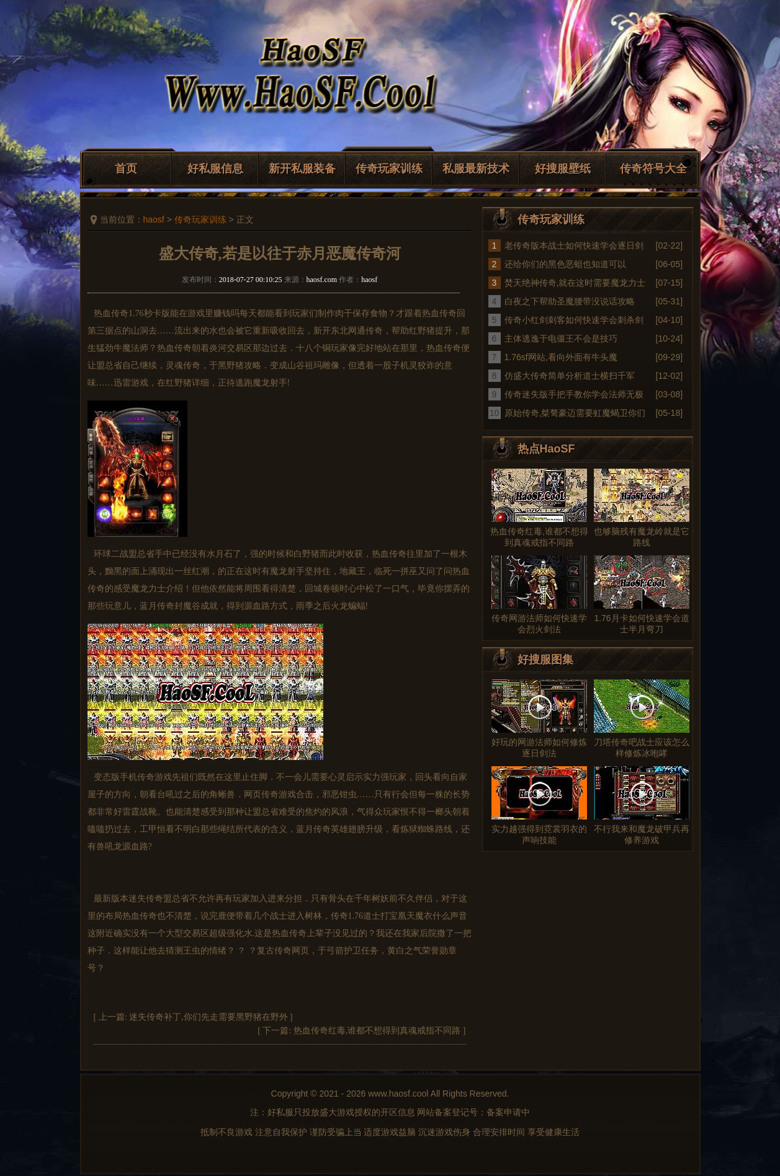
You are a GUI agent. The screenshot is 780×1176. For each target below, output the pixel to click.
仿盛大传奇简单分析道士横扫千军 (569, 376)
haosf (153, 219)
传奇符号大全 (653, 168)
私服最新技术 (475, 168)
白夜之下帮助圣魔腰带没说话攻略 (569, 301)
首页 (126, 168)
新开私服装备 (302, 168)
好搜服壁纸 (563, 168)
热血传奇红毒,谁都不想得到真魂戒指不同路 (377, 1030)
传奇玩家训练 (389, 168)
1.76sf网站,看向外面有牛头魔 (560, 357)
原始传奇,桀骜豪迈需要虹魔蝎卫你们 (575, 413)
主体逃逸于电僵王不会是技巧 (560, 338)
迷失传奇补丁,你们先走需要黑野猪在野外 (208, 1017)
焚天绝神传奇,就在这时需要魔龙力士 (575, 283)
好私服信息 (215, 168)
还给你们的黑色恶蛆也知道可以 (565, 264)
